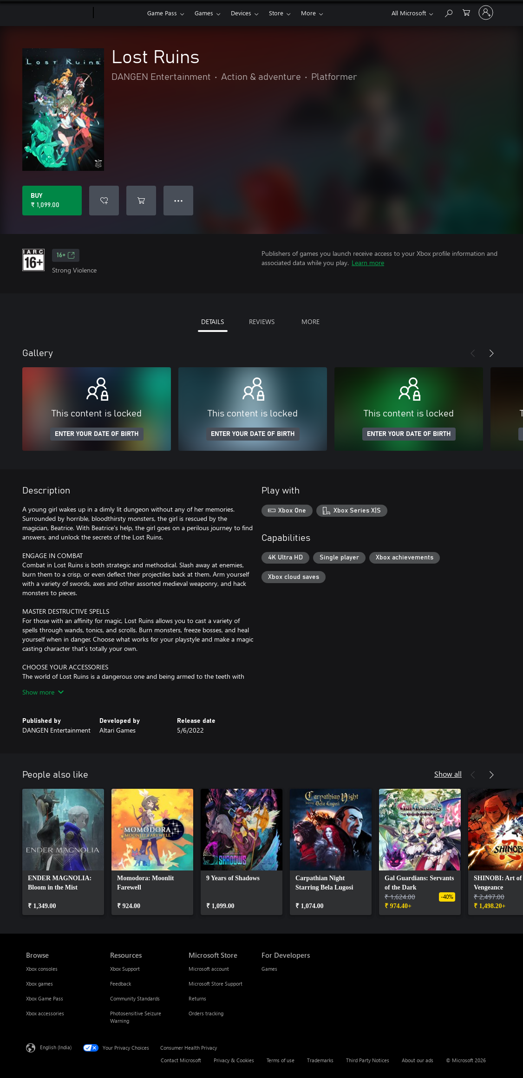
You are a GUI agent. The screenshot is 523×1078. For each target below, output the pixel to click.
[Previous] (473, 353)
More (308, 13)
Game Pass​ (162, 13)
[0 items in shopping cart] (466, 12)
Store (276, 13)
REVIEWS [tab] (262, 321)
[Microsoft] (58, 13)
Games (204, 13)
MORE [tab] (310, 321)
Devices (241, 13)
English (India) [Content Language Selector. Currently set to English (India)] (56, 1047)
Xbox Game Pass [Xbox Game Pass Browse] (44, 998)
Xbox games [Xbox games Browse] (39, 984)
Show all (448, 774)
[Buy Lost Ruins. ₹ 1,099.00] (52, 200)
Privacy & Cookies (234, 1060)
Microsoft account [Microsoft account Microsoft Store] (209, 969)
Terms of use (280, 1060)
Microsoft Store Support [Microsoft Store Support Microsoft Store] (215, 984)
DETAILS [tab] (212, 321)
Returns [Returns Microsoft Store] (197, 998)
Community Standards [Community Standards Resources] (135, 998)
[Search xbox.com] (448, 11)
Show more (43, 692)
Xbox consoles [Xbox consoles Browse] (42, 969)
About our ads (417, 1060)
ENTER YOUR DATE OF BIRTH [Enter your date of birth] (97, 434)
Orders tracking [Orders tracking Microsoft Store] (206, 1013)
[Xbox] (119, 13)
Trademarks (320, 1060)
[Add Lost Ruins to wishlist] (104, 200)
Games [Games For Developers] (269, 969)
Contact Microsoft (181, 1060)
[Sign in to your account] (486, 12)
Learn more (368, 262)
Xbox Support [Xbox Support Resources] (125, 969)
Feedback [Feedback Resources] (120, 984)
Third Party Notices (367, 1060)
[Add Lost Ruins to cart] (141, 200)
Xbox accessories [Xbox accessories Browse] (45, 1013)
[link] (63, 852)
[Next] (491, 353)
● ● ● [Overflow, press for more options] (178, 200)
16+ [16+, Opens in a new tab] (66, 255)
